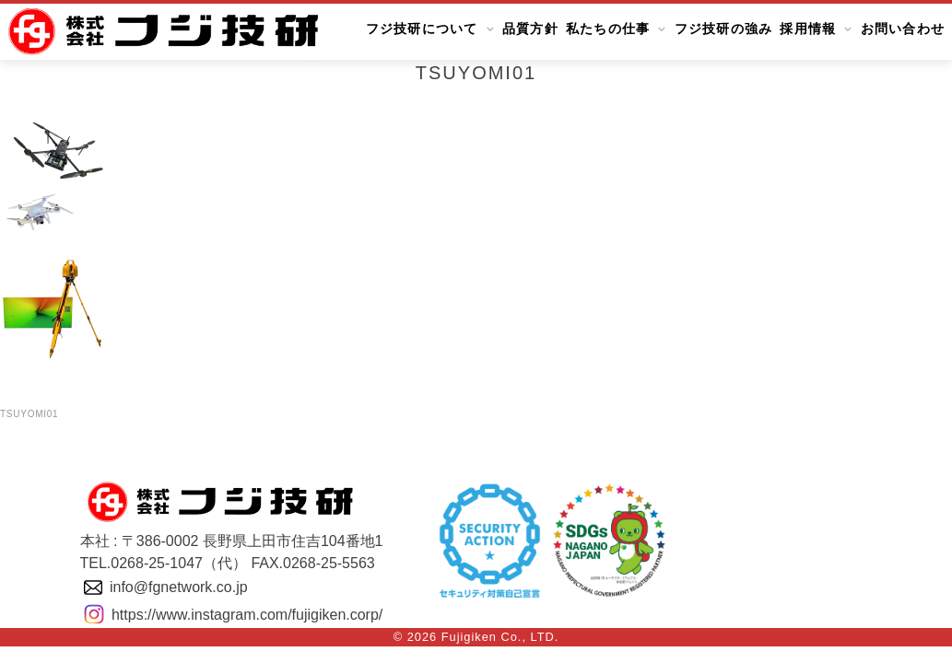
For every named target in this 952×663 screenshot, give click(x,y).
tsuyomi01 (29, 414)
